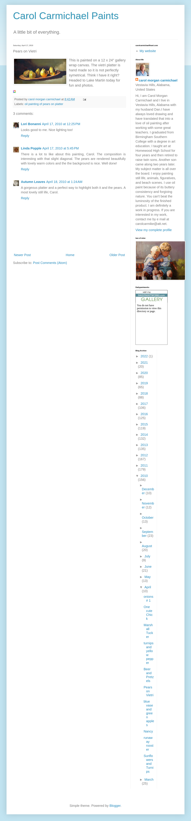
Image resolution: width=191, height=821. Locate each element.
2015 (144, 424)
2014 (144, 434)
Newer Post (22, 255)
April (147, 587)
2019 (144, 383)
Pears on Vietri (148, 691)
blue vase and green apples (149, 713)
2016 (144, 414)
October (147, 517)
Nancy (148, 731)
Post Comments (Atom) (50, 263)
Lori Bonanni (31, 124)
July (147, 556)
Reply (25, 136)
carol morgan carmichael (158, 80)
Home (70, 255)
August (147, 546)
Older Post (117, 255)
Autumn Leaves (33, 182)
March (149, 779)
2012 (144, 455)
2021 (144, 362)
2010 (144, 476)
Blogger (115, 805)
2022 (145, 356)
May (147, 577)
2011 (144, 465)
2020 (144, 373)
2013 (144, 445)
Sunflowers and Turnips (148, 763)
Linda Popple (31, 148)
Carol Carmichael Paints (66, 15)
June (147, 566)
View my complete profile (153, 230)
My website (148, 51)
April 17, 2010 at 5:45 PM (60, 148)
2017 (144, 404)
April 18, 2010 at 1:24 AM (64, 182)
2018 (144, 393)
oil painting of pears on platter (44, 104)
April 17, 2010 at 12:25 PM (61, 124)
